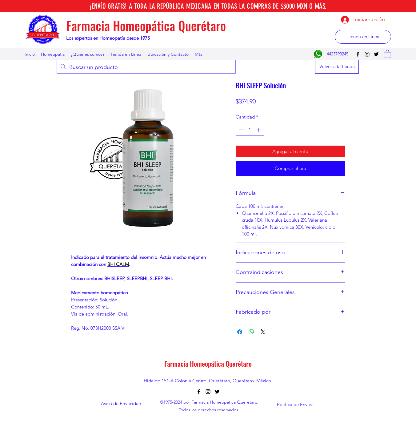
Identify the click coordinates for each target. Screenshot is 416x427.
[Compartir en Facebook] (239, 332)
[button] (387, 53)
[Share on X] (263, 332)
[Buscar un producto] (145, 67)
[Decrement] (241, 129)
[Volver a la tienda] (337, 67)
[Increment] (259, 129)
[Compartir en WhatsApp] (251, 332)
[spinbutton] (250, 129)
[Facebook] (358, 54)
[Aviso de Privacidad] (121, 403)
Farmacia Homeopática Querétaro (146, 25)
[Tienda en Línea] (363, 37)
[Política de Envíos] (295, 404)
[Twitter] (376, 54)
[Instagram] (367, 54)
